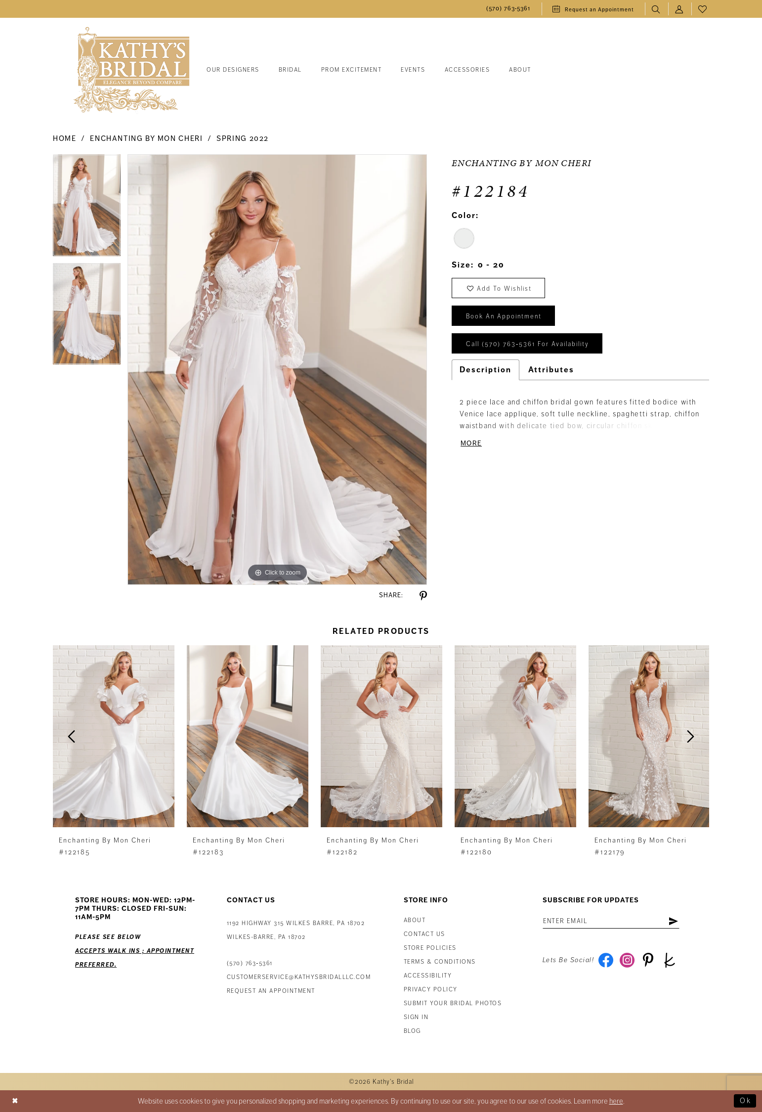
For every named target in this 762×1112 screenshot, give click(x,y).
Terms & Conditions (440, 962)
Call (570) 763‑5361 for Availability (527, 344)
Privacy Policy (431, 989)
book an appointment (504, 316)
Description (485, 370)
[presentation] (113, 736)
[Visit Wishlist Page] (703, 9)
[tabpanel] (87, 208)
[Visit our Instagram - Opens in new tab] (627, 960)
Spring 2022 (242, 138)
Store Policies (430, 948)
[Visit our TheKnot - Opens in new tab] (669, 960)
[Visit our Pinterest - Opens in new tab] (648, 960)
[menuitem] (508, 9)
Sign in (416, 1017)
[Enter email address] (611, 921)
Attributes (551, 370)
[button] (679, 9)
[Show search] (656, 9)
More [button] (471, 443)
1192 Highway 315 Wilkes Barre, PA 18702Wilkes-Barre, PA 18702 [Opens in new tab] (296, 930)
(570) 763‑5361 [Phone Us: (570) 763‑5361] (250, 963)
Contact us (424, 934)
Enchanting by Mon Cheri (146, 138)
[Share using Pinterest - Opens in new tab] (423, 596)
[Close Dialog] (15, 1101)
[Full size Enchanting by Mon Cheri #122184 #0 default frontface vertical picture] (277, 369)
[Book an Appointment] (593, 9)
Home (64, 138)
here (616, 1101)
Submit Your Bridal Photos (453, 1003)
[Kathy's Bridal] (131, 70)
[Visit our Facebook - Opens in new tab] (605, 960)
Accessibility (428, 975)
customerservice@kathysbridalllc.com (299, 977)
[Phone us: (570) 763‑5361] (508, 9)
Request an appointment (271, 991)
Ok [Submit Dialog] (745, 1101)
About (415, 920)
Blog (412, 1031)
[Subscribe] (673, 921)
